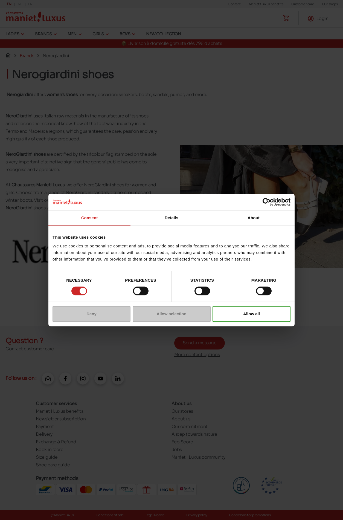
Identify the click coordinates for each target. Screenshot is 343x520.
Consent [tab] (89, 217)
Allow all (251, 313)
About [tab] (254, 217)
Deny (91, 313)
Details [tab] (171, 217)
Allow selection (171, 313)
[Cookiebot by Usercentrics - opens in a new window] (266, 202)
